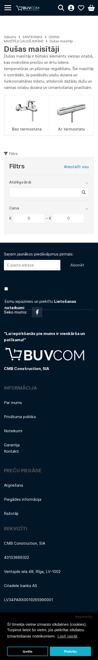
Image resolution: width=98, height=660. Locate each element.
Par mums (13, 402)
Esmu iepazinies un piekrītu (40, 304)
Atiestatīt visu (76, 166)
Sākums (10, 37)
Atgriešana (13, 485)
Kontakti (11, 451)
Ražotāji (11, 513)
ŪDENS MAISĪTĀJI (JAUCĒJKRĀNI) (32, 39)
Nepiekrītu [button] (84, 617)
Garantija (12, 444)
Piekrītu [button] (70, 651)
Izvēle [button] (27, 651)
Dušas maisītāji (61, 41)
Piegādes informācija (22, 499)
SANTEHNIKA (32, 37)
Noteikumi (13, 430)
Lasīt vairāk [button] (67, 636)
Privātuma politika (20, 416)
